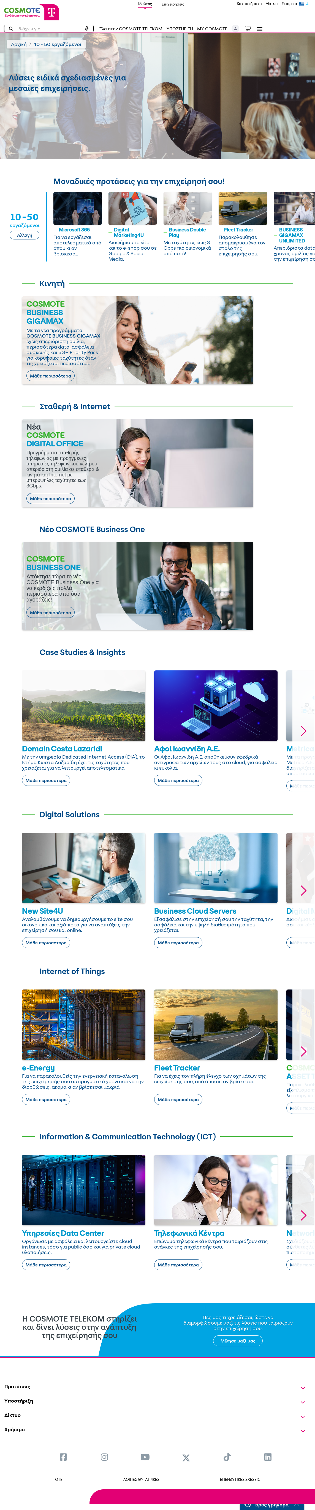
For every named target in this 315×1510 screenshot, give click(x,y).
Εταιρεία (289, 3)
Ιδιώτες (145, 3)
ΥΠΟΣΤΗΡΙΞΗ (180, 28)
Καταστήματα (249, 3)
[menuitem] (63, 1457)
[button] (236, 29)
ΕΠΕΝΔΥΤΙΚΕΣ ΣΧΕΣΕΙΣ (240, 1479)
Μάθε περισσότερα (50, 376)
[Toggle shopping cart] (251, 28)
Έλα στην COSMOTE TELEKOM (130, 28)
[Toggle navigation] (258, 29)
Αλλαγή (24, 235)
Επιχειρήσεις (173, 4)
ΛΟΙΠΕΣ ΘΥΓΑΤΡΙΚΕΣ (141, 1479)
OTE (59, 1479)
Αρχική (19, 44)
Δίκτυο (272, 3)
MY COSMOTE (212, 28)
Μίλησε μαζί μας (238, 1341)
